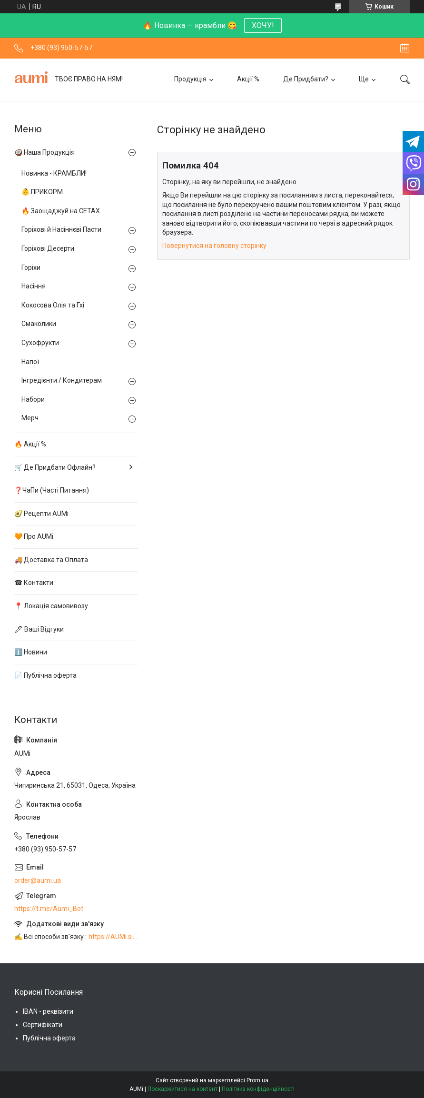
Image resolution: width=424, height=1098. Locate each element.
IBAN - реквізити (48, 1011)
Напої (30, 362)
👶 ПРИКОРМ (42, 192)
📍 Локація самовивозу (51, 606)
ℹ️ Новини (30, 652)
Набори (33, 399)
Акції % (248, 79)
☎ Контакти (33, 582)
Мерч (30, 418)
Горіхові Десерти (47, 248)
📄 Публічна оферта (45, 675)
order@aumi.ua (37, 880)
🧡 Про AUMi (33, 536)
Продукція (190, 79)
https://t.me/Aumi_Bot (48, 908)
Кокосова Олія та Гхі (52, 305)
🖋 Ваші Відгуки (39, 629)
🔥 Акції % (30, 444)
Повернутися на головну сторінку (214, 245)
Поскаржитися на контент (182, 1089)
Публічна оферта (49, 1038)
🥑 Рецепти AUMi (41, 513)
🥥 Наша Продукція (44, 152)
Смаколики (38, 323)
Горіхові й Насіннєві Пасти (61, 229)
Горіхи (30, 267)
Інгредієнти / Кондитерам (61, 380)
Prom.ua (257, 1080)
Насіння (33, 286)
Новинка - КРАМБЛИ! (54, 173)
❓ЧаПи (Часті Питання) (51, 490)
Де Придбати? (305, 79)
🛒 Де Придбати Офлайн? (55, 467)
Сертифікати (42, 1025)
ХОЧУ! (263, 25)
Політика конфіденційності (258, 1089)
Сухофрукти (40, 342)
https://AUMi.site (113, 936)
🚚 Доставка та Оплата (51, 560)
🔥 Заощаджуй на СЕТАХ (60, 211)
